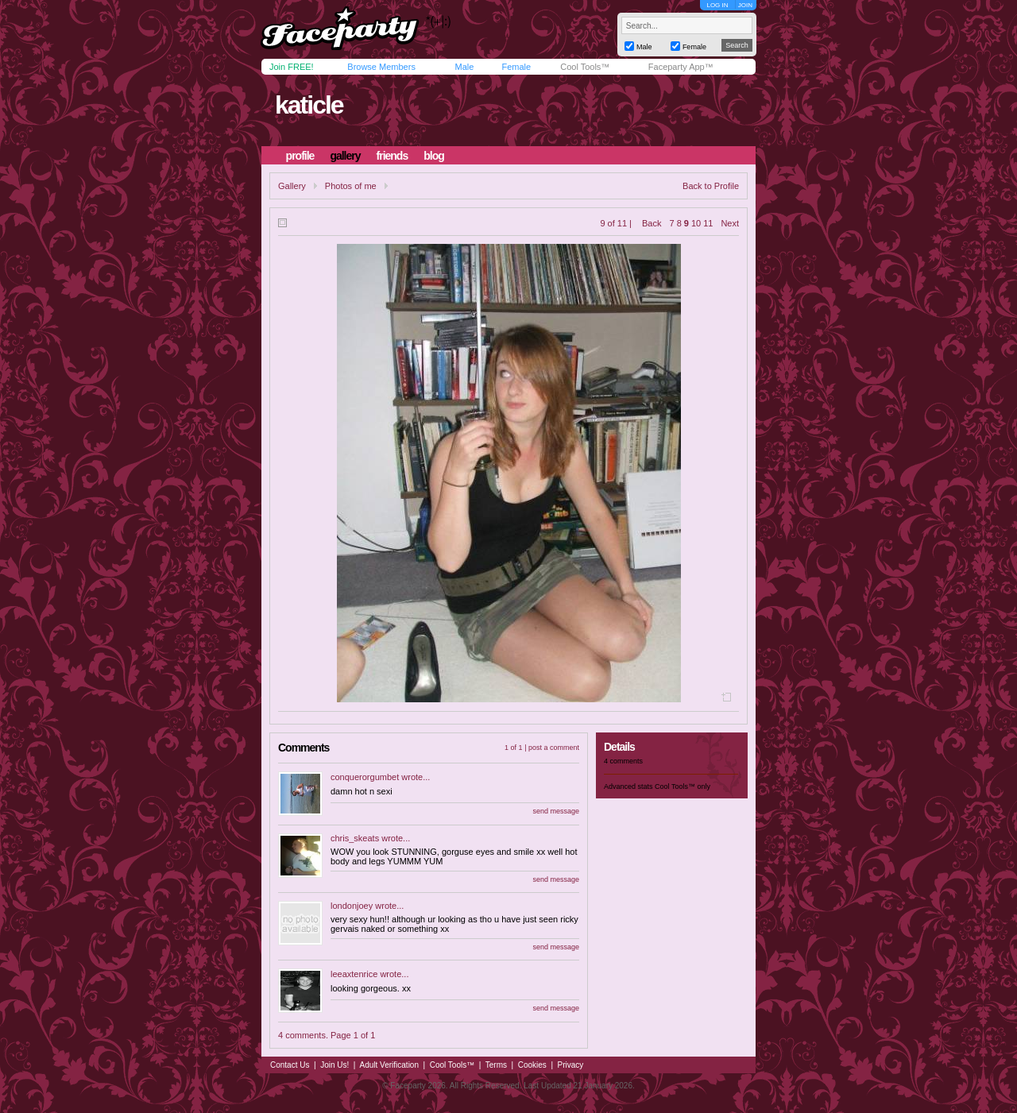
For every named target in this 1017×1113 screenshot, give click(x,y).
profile (300, 155)
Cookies (532, 1065)
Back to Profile (711, 186)
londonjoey (352, 905)
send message (555, 811)
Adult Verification (389, 1065)
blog (433, 155)
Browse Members (381, 66)
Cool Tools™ (584, 66)
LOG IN (717, 5)
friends (392, 155)
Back (651, 223)
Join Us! (334, 1065)
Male (464, 66)
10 (696, 223)
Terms (496, 1065)
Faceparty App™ (680, 66)
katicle (309, 105)
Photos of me (351, 186)
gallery (345, 155)
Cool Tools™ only (682, 786)
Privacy (571, 1065)
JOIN (745, 5)
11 (708, 223)
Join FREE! (291, 66)
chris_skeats (355, 838)
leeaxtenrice (354, 974)
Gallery (292, 186)
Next (730, 223)
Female (516, 66)
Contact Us (289, 1065)
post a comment (553, 748)
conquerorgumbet (365, 777)
